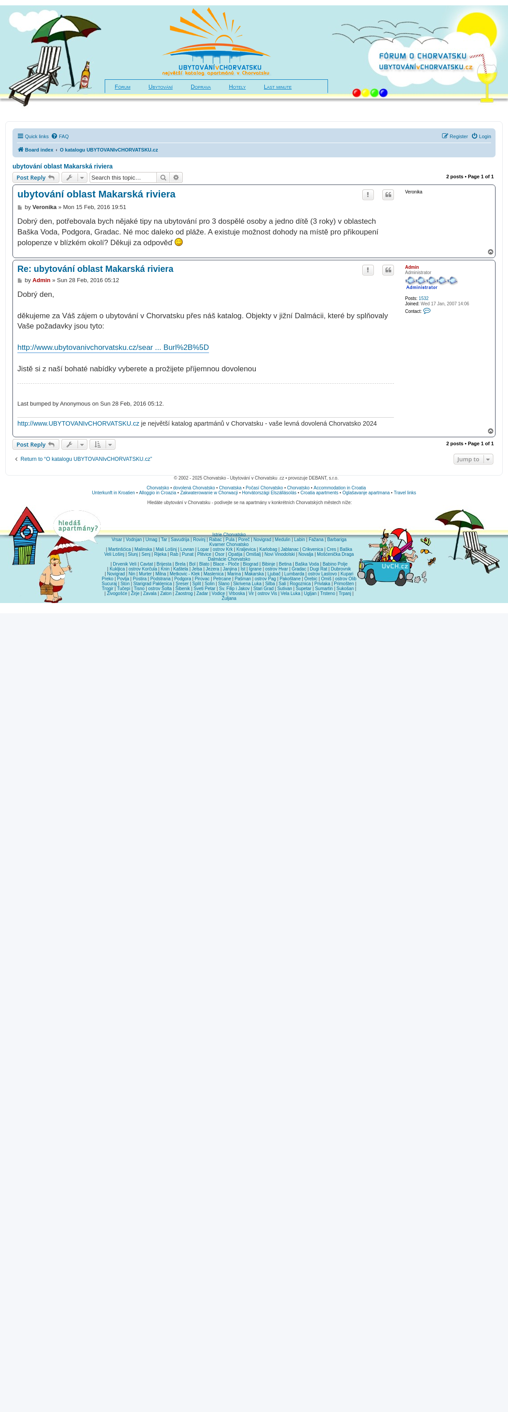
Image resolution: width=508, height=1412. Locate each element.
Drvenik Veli (124, 564)
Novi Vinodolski (279, 554)
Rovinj (199, 539)
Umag (151, 539)
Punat (187, 554)
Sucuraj (109, 583)
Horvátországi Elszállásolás (269, 492)
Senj (145, 554)
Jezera (212, 568)
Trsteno (327, 593)
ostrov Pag (265, 578)
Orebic (310, 578)
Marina (234, 573)
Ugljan (310, 593)
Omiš (326, 578)
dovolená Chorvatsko (194, 487)
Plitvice (204, 554)
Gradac (298, 568)
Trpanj (345, 593)
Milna (161, 573)
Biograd (250, 564)
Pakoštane (289, 578)
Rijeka (160, 554)
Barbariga (336, 539)
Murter (145, 573)
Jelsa (197, 568)
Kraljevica (245, 549)
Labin (299, 539)
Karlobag (268, 549)
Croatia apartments (319, 492)
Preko (107, 578)
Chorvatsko (158, 487)
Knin (165, 568)
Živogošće (117, 593)
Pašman (243, 578)
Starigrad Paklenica (152, 583)
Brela (180, 564)
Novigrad (262, 539)
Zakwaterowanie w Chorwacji (209, 492)
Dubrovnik (341, 568)
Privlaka (323, 583)
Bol (192, 564)
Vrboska (237, 593)
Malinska (143, 549)
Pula (229, 539)
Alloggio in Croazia (157, 492)
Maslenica (214, 573)
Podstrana (160, 578)
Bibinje (268, 564)
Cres (331, 549)
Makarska (254, 573)
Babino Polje (335, 564)
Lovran (187, 549)
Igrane (255, 568)
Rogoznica (300, 583)
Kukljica (117, 568)
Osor (220, 554)
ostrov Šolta (160, 588)
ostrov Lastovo (322, 573)
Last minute (277, 87)
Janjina (230, 568)
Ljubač (273, 573)
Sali (282, 583)
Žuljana (229, 598)
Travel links (405, 492)
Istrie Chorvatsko (229, 534)
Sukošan (345, 588)
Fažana (316, 539)
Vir (251, 593)
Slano (224, 583)
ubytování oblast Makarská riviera (62, 166)
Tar (164, 539)
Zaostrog (184, 593)
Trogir (108, 588)
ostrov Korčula (143, 568)
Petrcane (222, 578)
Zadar (202, 593)
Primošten (344, 583)
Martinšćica (119, 549)
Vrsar (116, 539)
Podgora (182, 578)
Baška (346, 549)
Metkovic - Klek (185, 573)
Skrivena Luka (247, 583)
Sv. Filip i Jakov (234, 588)
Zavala (149, 593)
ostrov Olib (345, 578)
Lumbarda (294, 573)
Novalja (306, 554)
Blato (204, 564)
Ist (243, 568)
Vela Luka (290, 593)
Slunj (133, 554)
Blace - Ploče (226, 564)
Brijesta (163, 564)
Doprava (201, 87)
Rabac (215, 539)
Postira (140, 578)
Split (197, 583)
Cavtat (146, 564)
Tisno (139, 588)
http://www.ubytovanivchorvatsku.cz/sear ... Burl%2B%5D (113, 347)
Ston (125, 583)
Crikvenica (312, 549)
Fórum (123, 87)
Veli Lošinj (114, 554)
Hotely (237, 87)
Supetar (303, 588)
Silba (270, 583)
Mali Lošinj (166, 549)
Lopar (203, 549)
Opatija (235, 554)
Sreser (182, 583)
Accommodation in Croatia (340, 487)
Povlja (123, 578)
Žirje (135, 593)
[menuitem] (60, 136)
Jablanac (290, 549)
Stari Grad (263, 588)
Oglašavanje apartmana (365, 492)
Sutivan (284, 588)
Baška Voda (307, 564)
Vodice (218, 593)
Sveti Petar (205, 588)
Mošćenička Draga (335, 554)
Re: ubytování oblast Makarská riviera (95, 269)
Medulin (283, 539)
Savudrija (180, 539)
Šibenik (183, 588)
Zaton (166, 593)
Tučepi (124, 588)
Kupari (346, 573)
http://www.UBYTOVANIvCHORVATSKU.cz (78, 423)
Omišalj (253, 554)
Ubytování (160, 87)
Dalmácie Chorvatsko (229, 559)
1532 (424, 298)
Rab (174, 554)
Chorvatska (230, 487)
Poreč (244, 539)
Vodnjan (134, 539)
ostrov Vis (267, 593)
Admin (412, 267)
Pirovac (202, 578)
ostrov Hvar (276, 568)
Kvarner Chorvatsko (229, 544)
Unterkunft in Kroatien (113, 492)
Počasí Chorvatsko (264, 487)
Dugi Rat (318, 568)
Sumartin (324, 588)
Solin (209, 583)
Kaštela (180, 568)
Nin (131, 573)
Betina (285, 564)
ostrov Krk (223, 549)
